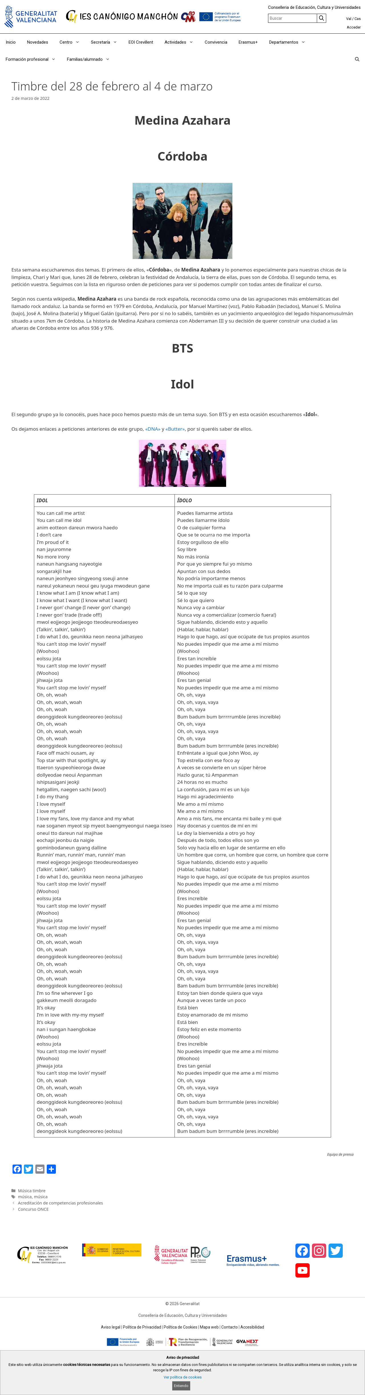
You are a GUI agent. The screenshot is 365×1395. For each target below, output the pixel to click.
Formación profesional (33, 59)
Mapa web (209, 1327)
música (25, 1196)
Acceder (354, 27)
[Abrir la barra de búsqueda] (357, 59)
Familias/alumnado (91, 59)
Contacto (229, 1327)
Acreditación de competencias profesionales (60, 1203)
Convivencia (216, 42)
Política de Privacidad (142, 1327)
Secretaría (107, 42)
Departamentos (290, 42)
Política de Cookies (180, 1327)
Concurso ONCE (33, 1209)
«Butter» (175, 429)
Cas (357, 19)
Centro (72, 42)
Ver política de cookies (183, 1377)
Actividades (182, 42)
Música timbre (32, 1190)
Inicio (11, 42)
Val (348, 19)
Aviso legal (110, 1327)
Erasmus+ (248, 42)
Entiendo (181, 1386)
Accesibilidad (252, 1327)
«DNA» (153, 429)
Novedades (37, 42)
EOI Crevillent (141, 42)
